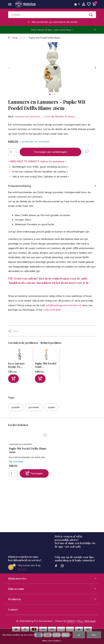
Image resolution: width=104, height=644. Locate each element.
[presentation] (8, 67)
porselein (34, 407)
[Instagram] (62, 566)
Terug (12, 37)
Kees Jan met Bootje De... (16, 365)
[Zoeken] (52, 14)
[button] (49, 94)
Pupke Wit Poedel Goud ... (45, 365)
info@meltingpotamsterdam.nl (63, 305)
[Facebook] (56, 566)
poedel (16, 407)
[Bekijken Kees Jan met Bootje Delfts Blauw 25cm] (20, 355)
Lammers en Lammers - (28, 116)
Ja (79, 634)
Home (23, 37)
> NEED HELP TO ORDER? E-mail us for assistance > (37, 161)
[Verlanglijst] (89, 4)
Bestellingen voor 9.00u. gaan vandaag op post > (38, 166)
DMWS (71, 621)
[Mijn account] (83, 4)
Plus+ (80, 621)
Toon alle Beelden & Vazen (59, 116)
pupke (51, 407)
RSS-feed (90, 621)
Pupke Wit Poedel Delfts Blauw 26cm (28, 450)
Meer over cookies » (52, 640)
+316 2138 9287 (52, 309)
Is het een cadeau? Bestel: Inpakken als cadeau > (38, 171)
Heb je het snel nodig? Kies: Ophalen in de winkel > (39, 176)
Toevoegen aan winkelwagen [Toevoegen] (50, 151)
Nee (94, 634)
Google (22, 568)
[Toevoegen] (13, 378)
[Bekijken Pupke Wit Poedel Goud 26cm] (46, 355)
